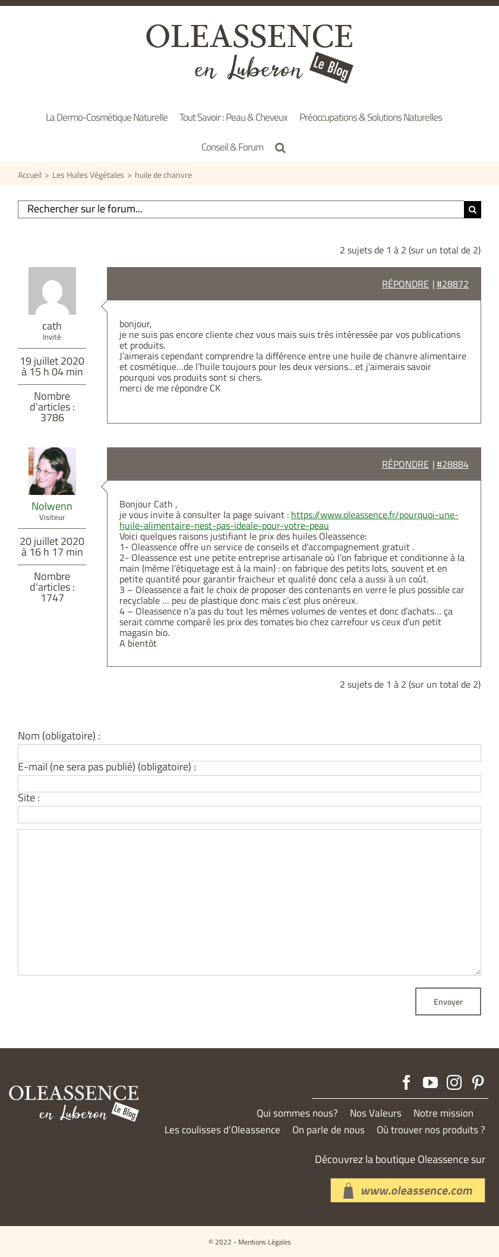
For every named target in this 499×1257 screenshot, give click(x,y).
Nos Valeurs (376, 1113)
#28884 (453, 464)
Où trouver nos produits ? (431, 1130)
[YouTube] (430, 1082)
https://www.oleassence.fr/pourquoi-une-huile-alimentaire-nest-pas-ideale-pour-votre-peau (289, 519)
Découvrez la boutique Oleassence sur (400, 1159)
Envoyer (448, 1001)
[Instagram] (454, 1082)
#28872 (453, 284)
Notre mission (443, 1113)
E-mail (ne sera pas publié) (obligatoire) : (107, 766)
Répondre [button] (405, 284)
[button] (280, 147)
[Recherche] (472, 209)
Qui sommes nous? (297, 1113)
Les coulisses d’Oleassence (222, 1130)
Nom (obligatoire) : (59, 736)
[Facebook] (406, 1082)
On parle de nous (328, 1130)
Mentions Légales (264, 1241)
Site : (29, 797)
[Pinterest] (477, 1082)
